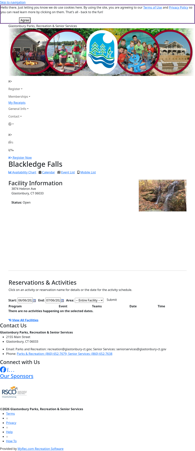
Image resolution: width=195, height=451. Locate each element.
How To (11, 441)
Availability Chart (22, 172)
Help (9, 432)
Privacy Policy (178, 7)
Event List (68, 172)
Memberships (18, 96)
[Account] (19, 124)
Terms (10, 414)
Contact (13, 116)
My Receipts (17, 103)
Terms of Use (152, 7)
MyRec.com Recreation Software (40, 449)
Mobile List (88, 172)
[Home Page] (19, 81)
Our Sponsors (16, 375)
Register (14, 89)
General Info (17, 109)
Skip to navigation (13, 2)
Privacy (11, 423)
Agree (25, 20)
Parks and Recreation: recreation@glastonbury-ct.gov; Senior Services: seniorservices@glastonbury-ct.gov (91, 349)
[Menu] (11, 150)
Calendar (48, 172)
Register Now (22, 157)
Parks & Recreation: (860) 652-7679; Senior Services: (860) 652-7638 (64, 354)
